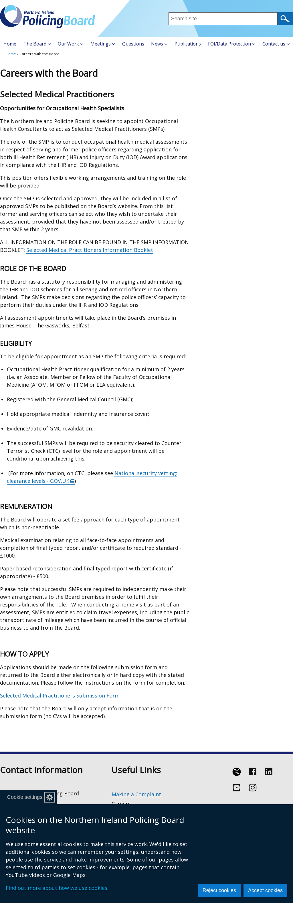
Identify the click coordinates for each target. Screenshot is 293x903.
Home (9, 44)
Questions (133, 44)
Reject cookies (219, 890)
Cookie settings (24, 797)
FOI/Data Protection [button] (231, 44)
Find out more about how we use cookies (56, 887)
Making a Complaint (136, 794)
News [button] (159, 44)
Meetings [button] (102, 44)
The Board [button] (37, 44)
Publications (188, 44)
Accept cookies (265, 890)
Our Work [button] (70, 44)
